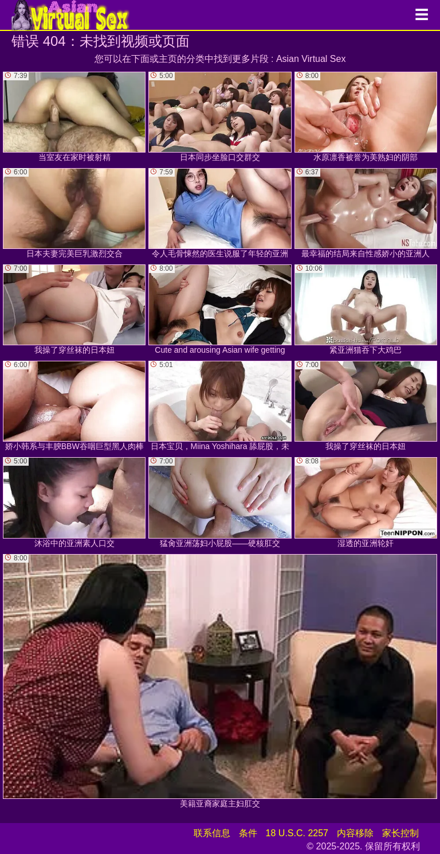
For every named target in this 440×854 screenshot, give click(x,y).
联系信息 (212, 833)
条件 (248, 833)
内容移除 (355, 833)
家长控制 (400, 833)
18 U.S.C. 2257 (297, 833)
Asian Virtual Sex (311, 59)
